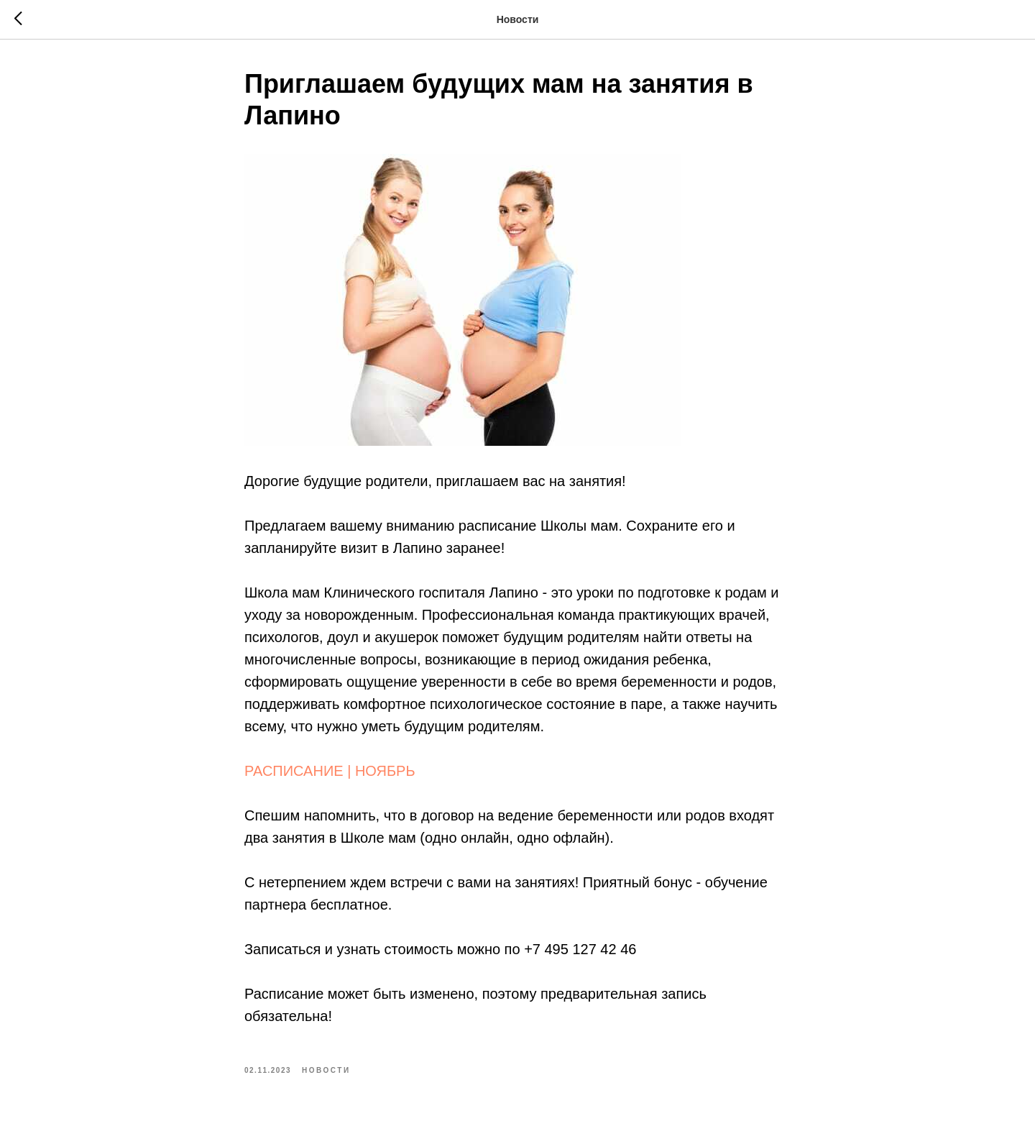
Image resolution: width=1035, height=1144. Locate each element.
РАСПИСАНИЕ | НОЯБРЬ (329, 771)
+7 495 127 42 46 (580, 949)
